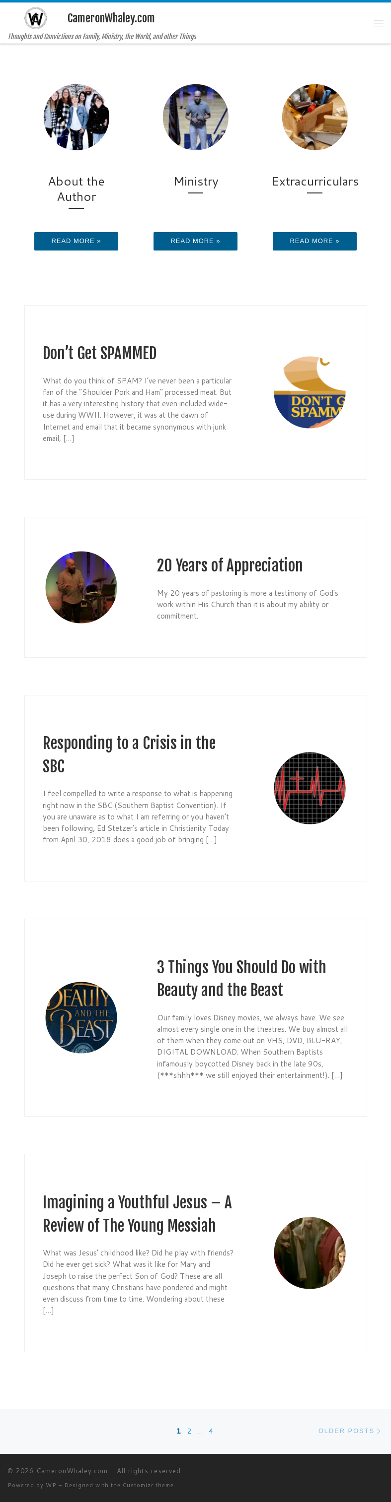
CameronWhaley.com (72, 1470)
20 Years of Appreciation (230, 565)
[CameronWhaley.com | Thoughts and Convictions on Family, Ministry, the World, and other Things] (35, 17)
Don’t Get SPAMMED (99, 353)
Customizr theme (148, 1485)
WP (51, 1485)
